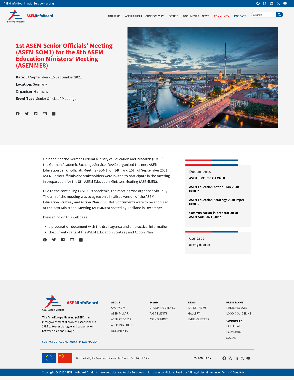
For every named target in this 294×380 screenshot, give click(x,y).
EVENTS (174, 16)
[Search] (279, 14)
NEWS (206, 16)
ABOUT (115, 302)
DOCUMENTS (191, 16)
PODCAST (241, 16)
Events (154, 302)
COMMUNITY (222, 16)
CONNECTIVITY (155, 16)
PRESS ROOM (234, 302)
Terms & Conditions (234, 372)
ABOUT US (115, 16)
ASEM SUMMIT (133, 16)
